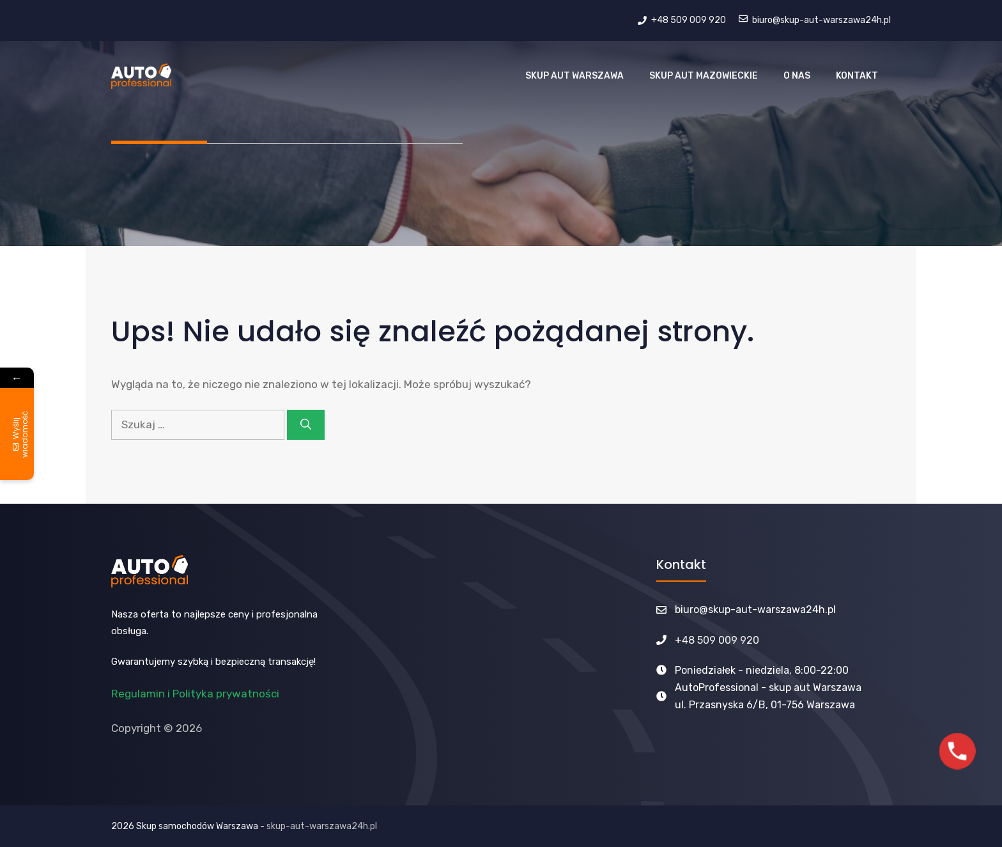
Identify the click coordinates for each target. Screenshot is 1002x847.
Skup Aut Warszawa (574, 75)
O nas (796, 75)
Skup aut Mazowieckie (703, 75)
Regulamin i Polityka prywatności (195, 693)
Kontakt (857, 75)
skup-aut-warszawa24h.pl (321, 826)
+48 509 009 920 (717, 640)
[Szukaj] (306, 425)
